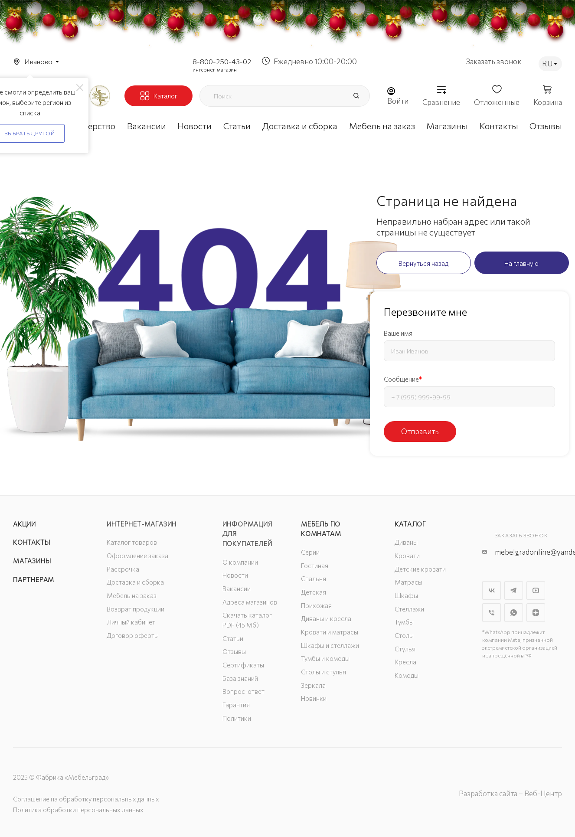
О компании (240, 562)
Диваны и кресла (326, 618)
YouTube (535, 590)
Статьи (232, 638)
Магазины (32, 561)
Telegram (513, 590)
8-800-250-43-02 (222, 61)
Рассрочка (123, 569)
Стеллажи (409, 609)
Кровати (407, 555)
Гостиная (314, 565)
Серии (310, 552)
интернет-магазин (215, 69)
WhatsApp (513, 612)
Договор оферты (133, 635)
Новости (235, 575)
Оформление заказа (137, 555)
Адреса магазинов (249, 602)
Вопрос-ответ (243, 691)
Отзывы (234, 651)
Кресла (405, 662)
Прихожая (316, 605)
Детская (313, 592)
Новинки (314, 698)
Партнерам (33, 579)
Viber (491, 612)
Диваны (406, 542)
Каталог (410, 524)
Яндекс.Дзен (535, 612)
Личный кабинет (131, 622)
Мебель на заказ (132, 595)
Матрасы (408, 582)
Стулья (405, 649)
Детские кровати (420, 569)
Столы (404, 635)
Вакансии (236, 588)
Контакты (31, 542)
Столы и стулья (323, 672)
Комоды (406, 675)
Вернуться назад (423, 263)
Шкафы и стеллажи (330, 645)
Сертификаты (243, 665)
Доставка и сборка (135, 582)
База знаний (240, 678)
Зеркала (313, 685)
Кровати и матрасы (329, 632)
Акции (24, 524)
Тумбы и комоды (325, 658)
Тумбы (404, 622)
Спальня (313, 578)
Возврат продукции (135, 609)
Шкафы (406, 595)
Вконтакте (491, 590)
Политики (236, 718)
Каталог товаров (132, 542)
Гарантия (236, 705)
